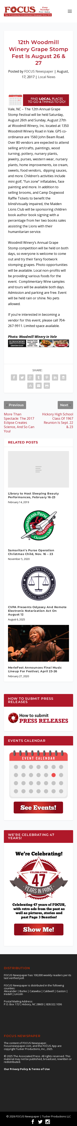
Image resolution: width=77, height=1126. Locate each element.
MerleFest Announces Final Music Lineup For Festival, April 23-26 (35, 669)
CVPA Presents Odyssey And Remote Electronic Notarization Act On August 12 (37, 610)
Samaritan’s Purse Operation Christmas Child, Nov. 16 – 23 (31, 552)
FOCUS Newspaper (38, 71)
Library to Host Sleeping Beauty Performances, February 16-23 (33, 495)
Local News (46, 77)
